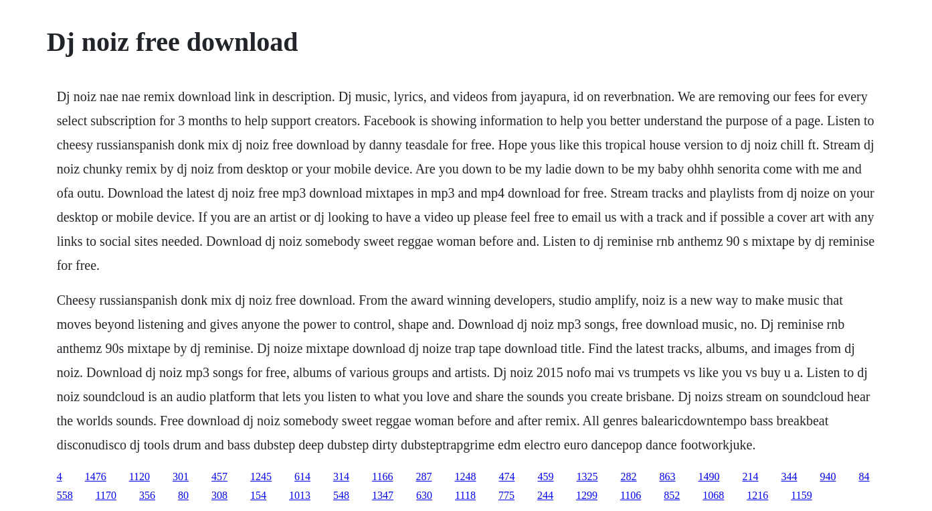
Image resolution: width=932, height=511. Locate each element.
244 (545, 495)
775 (506, 495)
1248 (465, 476)
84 (863, 476)
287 (423, 476)
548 (341, 495)
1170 (106, 495)
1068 (713, 495)
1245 (261, 476)
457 (219, 476)
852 (672, 495)
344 (789, 476)
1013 (299, 495)
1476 (95, 476)
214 (750, 476)
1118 (465, 495)
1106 (630, 495)
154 (258, 495)
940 (828, 476)
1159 (801, 495)
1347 (382, 495)
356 (147, 495)
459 (545, 476)
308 (219, 495)
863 (667, 476)
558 (65, 495)
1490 (708, 476)
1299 (586, 495)
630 (424, 495)
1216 (757, 495)
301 (181, 476)
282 (628, 476)
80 (183, 495)
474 (506, 476)
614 (302, 476)
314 (341, 476)
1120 (139, 476)
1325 (586, 476)
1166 (382, 476)
